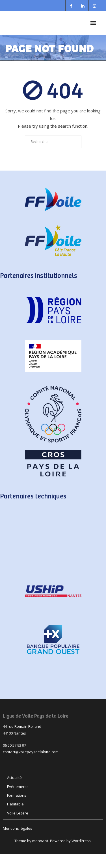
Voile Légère (17, 813)
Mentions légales (17, 828)
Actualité (14, 777)
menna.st (40, 840)
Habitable (15, 804)
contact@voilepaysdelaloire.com (31, 751)
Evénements (18, 786)
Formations (16, 795)
